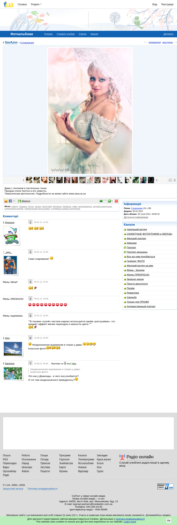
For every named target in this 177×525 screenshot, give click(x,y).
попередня (155, 42)
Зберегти (24, 201)
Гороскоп (64, 459)
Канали (94, 34)
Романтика (131, 292)
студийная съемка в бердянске (65, 208)
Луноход (8, 222)
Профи (129, 288)
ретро (31, 206)
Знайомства (66, 463)
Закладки (102, 455)
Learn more (130, 521)
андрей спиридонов (102, 206)
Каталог (82, 455)
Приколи (45, 463)
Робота (26, 455)
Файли (25, 471)
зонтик (38, 206)
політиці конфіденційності (130, 519)
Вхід (155, 4)
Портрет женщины (135, 252)
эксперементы (85, 206)
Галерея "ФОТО (134, 261)
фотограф (47, 206)
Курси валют (104, 459)
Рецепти (45, 471)
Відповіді (83, 471)
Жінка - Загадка (134, 270)
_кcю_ (7, 252)
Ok (168, 520)
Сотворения (27, 42)
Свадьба (130, 297)
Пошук (44, 455)
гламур (14, 206)
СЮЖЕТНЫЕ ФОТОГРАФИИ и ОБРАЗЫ (148, 234)
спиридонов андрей (14, 208)
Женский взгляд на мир (138, 265)
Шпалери (27, 467)
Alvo (6, 338)
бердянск (57, 206)
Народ (25, 463)
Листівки (45, 467)
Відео (6, 467)
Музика (63, 471)
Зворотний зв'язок (13, 488)
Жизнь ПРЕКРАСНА (136, 274)
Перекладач (10, 463)
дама (74, 206)
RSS (5, 459)
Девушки (130, 243)
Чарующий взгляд (135, 229)
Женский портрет (135, 238)
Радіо (6, 475)
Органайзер (9, 471)
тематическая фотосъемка (37, 208)
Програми (64, 455)
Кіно (99, 467)
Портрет (130, 247)
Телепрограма (86, 459)
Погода (44, 459)
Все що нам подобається (139, 256)
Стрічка (82, 34)
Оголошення (29, 459)
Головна (22, 4)
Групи (100, 471)
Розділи (35, 4)
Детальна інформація (136, 217)
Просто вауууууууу (136, 283)
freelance (67, 206)
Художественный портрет (139, 306)
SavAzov (11, 42)
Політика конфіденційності (42, 488)
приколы (23, 206)
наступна (167, 42)
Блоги (100, 463)
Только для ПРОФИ (136, 301)
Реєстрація (167, 4)
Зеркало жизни (134, 279)
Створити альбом (66, 34)
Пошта (6, 455)
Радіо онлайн (140, 456)
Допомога (168, 34)
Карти (62, 467)
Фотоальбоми (86, 463)
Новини (82, 467)
